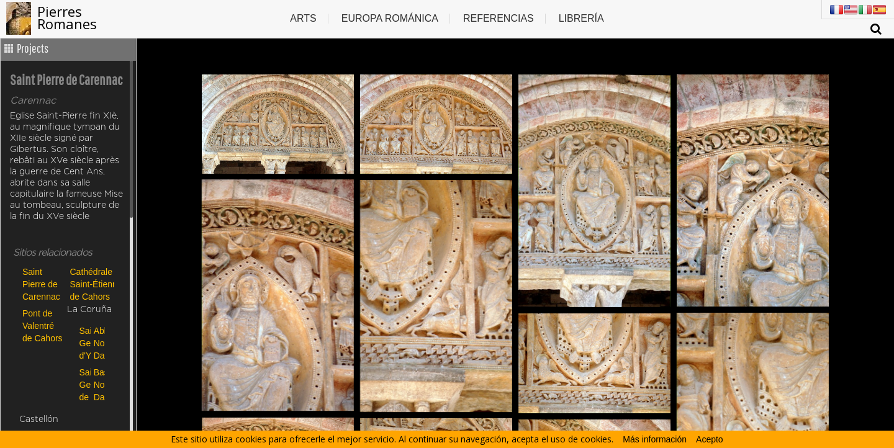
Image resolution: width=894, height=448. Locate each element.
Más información (655, 439)
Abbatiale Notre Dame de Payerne (98, 343)
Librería (581, 18)
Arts (303, 18)
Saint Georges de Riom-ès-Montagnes (83, 384)
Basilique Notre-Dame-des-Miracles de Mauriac (98, 384)
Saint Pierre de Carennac (41, 284)
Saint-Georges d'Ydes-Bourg (83, 343)
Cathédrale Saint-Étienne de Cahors (91, 284)
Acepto (709, 439)
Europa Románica (389, 18)
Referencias (498, 18)
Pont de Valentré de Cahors (42, 325)
